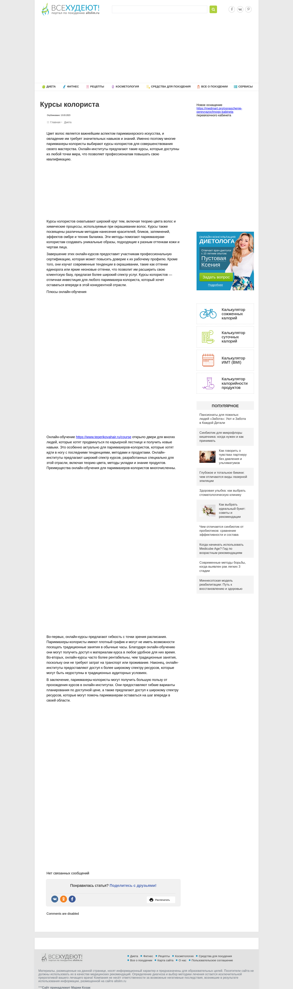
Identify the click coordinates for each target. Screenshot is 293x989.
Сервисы (245, 86)
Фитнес (73, 86)
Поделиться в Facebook (72, 899)
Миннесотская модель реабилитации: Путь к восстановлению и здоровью (220, 585)
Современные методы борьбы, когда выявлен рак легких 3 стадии (222, 567)
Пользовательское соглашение (212, 976)
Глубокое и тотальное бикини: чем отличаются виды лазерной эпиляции (223, 477)
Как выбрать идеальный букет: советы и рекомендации (232, 511)
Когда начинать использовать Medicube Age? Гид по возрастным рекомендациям (221, 549)
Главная (55, 122)
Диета (51, 86)
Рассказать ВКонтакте (55, 899)
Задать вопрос (216, 277)
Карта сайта (166, 976)
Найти (213, 9)
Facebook (232, 9)
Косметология (127, 86)
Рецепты (97, 86)
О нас (182, 976)
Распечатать (159, 900)
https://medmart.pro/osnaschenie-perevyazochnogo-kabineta (219, 110)
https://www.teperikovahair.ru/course (103, 437)
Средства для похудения (171, 86)
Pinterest (248, 9)
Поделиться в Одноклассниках (63, 899)
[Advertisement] (147, 50)
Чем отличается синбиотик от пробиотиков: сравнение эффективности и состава (221, 531)
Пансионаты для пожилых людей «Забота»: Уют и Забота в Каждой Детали (222, 419)
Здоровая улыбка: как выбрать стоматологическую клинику (222, 492)
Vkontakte (240, 9)
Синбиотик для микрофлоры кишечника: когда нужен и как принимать (221, 437)
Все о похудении (214, 86)
